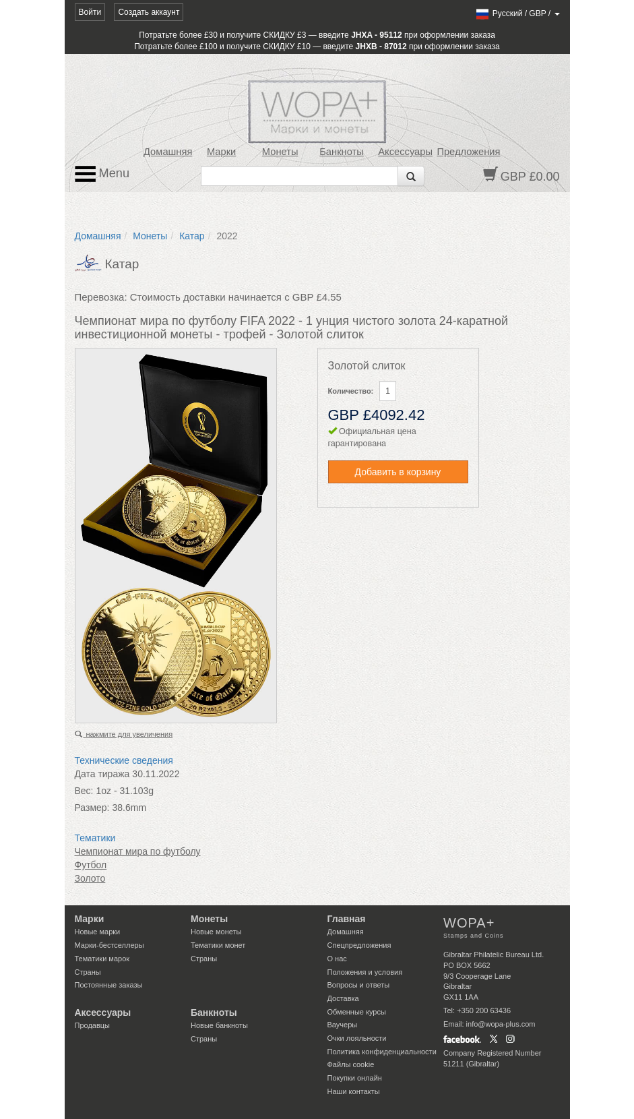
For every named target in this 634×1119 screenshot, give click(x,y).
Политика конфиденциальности (382, 1052)
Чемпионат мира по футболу (138, 851)
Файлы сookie (351, 1064)
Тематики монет (218, 945)
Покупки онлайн (354, 1078)
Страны (88, 972)
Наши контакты (353, 1091)
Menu (102, 174)
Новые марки (98, 932)
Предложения (468, 151)
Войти (90, 12)
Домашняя (168, 151)
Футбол (91, 864)
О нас (337, 959)
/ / (517, 13)
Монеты (280, 151)
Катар (191, 236)
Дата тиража (102, 773)
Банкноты (341, 151)
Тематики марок (102, 959)
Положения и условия (365, 972)
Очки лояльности (357, 1038)
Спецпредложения (359, 945)
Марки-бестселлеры (109, 945)
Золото (90, 878)
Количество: (351, 391)
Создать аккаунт (148, 12)
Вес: (84, 790)
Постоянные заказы (109, 985)
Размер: (92, 807)
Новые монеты (216, 932)
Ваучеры (342, 1025)
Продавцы (92, 1025)
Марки (221, 151)
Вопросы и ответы (358, 985)
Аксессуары (405, 151)
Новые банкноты (219, 1025)
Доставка (343, 998)
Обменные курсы (356, 1012)
